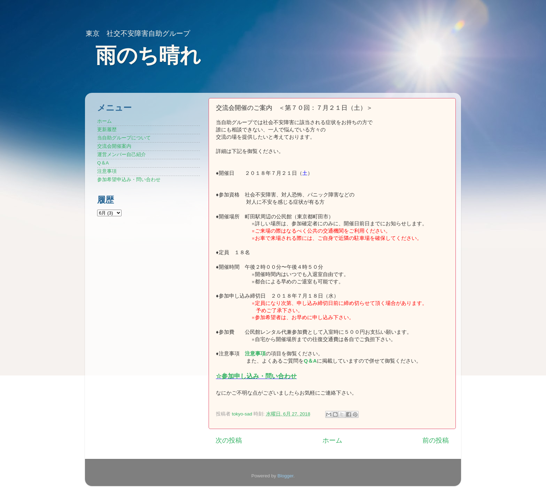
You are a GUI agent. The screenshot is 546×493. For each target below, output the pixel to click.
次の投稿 (229, 440)
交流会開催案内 (114, 146)
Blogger (286, 475)
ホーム (332, 440)
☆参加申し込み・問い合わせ (256, 376)
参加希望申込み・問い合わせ (129, 179)
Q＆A (103, 162)
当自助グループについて (124, 137)
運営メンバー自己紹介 (121, 154)
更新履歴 (107, 129)
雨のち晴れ (148, 55)
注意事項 (255, 353)
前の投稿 (435, 440)
